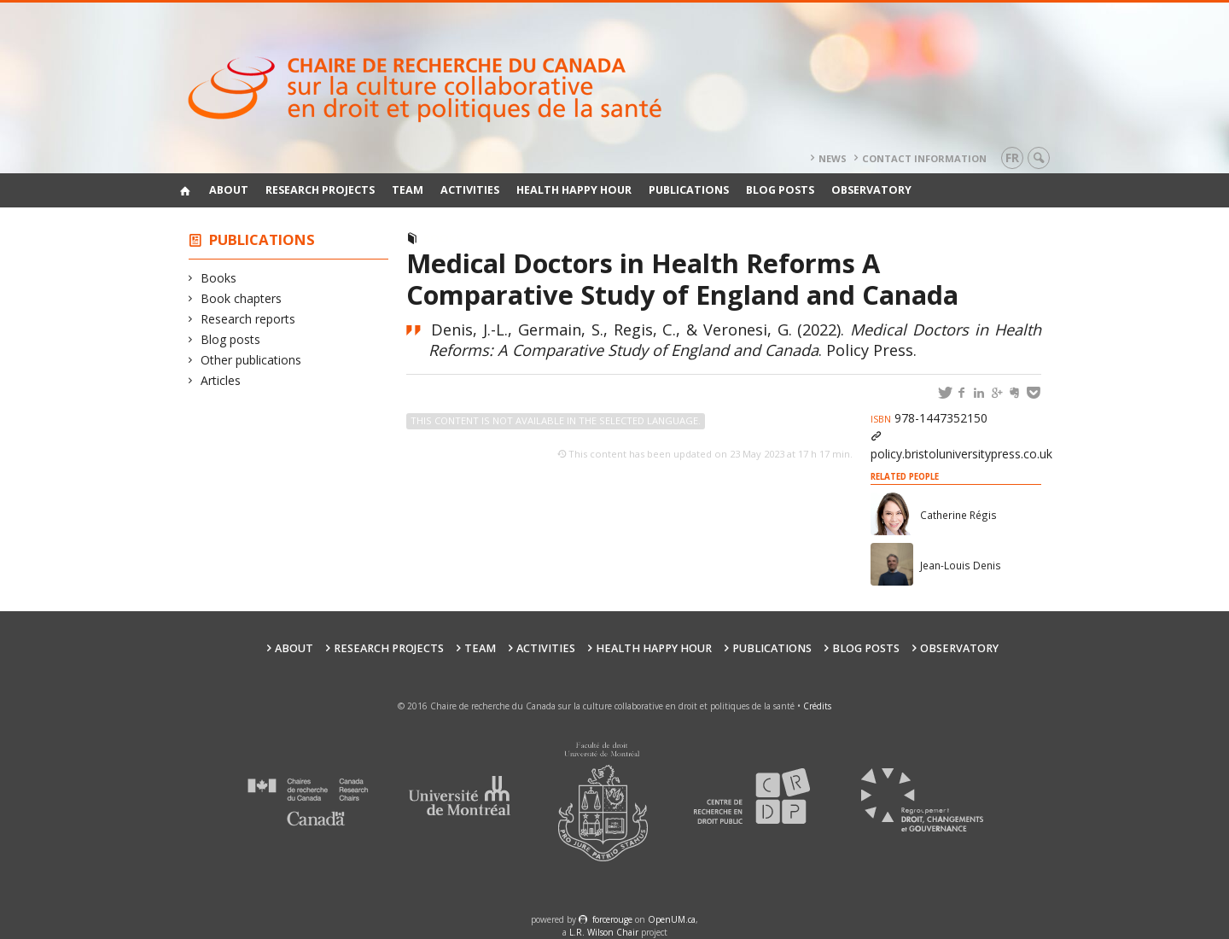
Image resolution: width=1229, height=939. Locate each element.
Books (218, 278)
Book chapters (241, 298)
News (832, 158)
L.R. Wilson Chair (603, 932)
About (228, 190)
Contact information (924, 158)
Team (407, 190)
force (612, 919)
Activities (469, 190)
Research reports (248, 319)
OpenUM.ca (672, 919)
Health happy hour (574, 190)
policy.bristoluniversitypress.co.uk (961, 454)
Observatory (871, 190)
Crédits (817, 706)
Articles (221, 380)
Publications (689, 190)
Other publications (251, 360)
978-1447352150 (929, 418)
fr (1012, 157)
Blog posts (780, 190)
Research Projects (320, 190)
